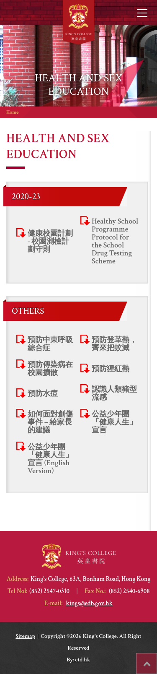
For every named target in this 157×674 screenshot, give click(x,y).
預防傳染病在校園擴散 (50, 368)
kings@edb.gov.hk (89, 603)
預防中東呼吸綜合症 (50, 344)
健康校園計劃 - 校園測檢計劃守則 (50, 241)
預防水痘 (43, 393)
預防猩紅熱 (110, 369)
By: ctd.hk (78, 660)
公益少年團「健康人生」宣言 (114, 422)
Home (12, 112)
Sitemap (25, 636)
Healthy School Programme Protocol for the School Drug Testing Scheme (115, 241)
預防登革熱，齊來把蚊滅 (114, 344)
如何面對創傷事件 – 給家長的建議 (50, 422)
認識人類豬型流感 (114, 393)
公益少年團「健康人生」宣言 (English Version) (50, 459)
